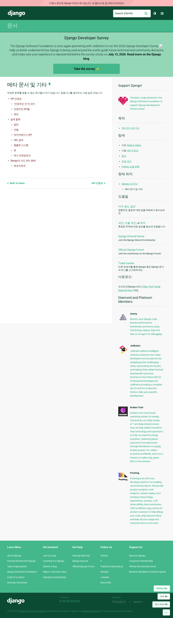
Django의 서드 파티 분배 (23, 160)
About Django (14, 555)
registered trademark (91, 611)
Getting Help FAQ (81, 555)
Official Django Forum (131, 249)
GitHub (104, 555)
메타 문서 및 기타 (130, 128)
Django (16, 13)
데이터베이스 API (23, 134)
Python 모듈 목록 (130, 166)
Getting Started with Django (21, 561)
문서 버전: (161, 604)
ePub (157, 286)
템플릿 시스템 (21, 145)
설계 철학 (15, 119)
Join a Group (49, 555)
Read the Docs (125, 290)
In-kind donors (70, 601)
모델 (16, 129)
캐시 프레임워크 (22, 155)
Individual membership (54, 577)
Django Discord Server (131, 236)
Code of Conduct (15, 577)
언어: (163, 596)
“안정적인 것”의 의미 (24, 103)
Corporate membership (141, 561)
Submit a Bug (50, 566)
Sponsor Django (137, 555)
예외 (16, 114)
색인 (121, 223)
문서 (12, 25)
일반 (16, 124)
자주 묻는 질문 (127, 206)
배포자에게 (19, 165)
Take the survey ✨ (86, 69)
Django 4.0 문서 (130, 183)
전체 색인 (126, 161)
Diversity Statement (17, 582)
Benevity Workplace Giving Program (147, 571)
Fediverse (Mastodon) (111, 566)
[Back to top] (166, 612)
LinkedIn (104, 577)
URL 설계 (18, 140)
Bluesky (104, 571)
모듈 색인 (130, 223)
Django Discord (80, 561)
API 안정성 (16, 98)
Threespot (120, 602)
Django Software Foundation (22, 571)
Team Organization (17, 566)
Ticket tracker (126, 263)
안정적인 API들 (22, 109)
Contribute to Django (53, 561)
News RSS (105, 582)
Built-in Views (16, 183)
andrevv (141, 602)
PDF (151, 286)
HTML (144, 286)
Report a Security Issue (55, 571)
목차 (124, 156)
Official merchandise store (142, 566)
